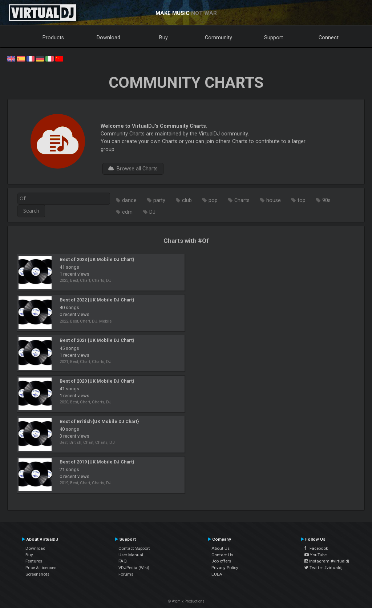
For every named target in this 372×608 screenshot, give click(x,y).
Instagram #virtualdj (326, 561)
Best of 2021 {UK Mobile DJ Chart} (97, 340)
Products (53, 37)
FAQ (122, 561)
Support (273, 37)
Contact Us (222, 554)
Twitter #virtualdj (323, 567)
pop (213, 200)
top (302, 200)
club (187, 200)
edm (127, 212)
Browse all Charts (133, 168)
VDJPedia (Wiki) (133, 567)
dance (129, 200)
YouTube (315, 554)
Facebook (316, 548)
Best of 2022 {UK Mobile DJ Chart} (97, 300)
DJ (152, 212)
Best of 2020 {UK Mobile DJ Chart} (97, 381)
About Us (220, 548)
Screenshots (37, 574)
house (273, 200)
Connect (329, 37)
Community (218, 37)
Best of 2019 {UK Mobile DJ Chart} (97, 462)
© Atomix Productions (186, 601)
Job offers (221, 561)
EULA (216, 574)
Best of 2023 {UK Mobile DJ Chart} (97, 259)
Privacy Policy (224, 567)
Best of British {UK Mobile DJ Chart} (99, 421)
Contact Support (134, 548)
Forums (125, 574)
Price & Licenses (40, 567)
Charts (242, 200)
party (159, 200)
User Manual (130, 554)
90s (326, 200)
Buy (163, 37)
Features (33, 561)
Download (108, 37)
